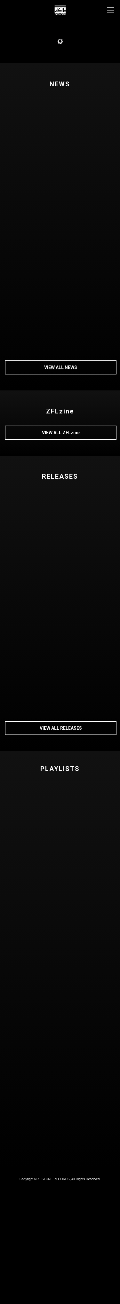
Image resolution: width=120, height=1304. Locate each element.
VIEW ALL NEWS (60, 367)
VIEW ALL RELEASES (61, 728)
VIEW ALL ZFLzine (61, 432)
